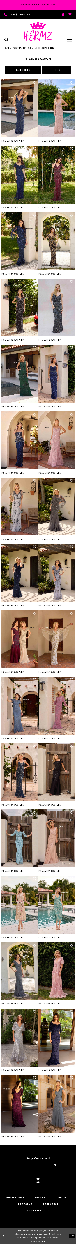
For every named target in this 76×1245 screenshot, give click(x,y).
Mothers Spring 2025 (44, 48)
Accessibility (38, 1212)
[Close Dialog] (3, 1237)
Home (6, 48)
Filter (57, 70)
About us (50, 1205)
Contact (63, 1199)
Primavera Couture (22, 48)
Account (24, 1205)
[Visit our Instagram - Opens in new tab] (38, 1181)
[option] (19, 110)
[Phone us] (17, 15)
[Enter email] (38, 1166)
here (43, 1242)
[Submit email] (56, 1166)
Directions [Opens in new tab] (15, 1199)
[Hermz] (38, 32)
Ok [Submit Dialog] (72, 1236)
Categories (22, 70)
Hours (40, 1199)
